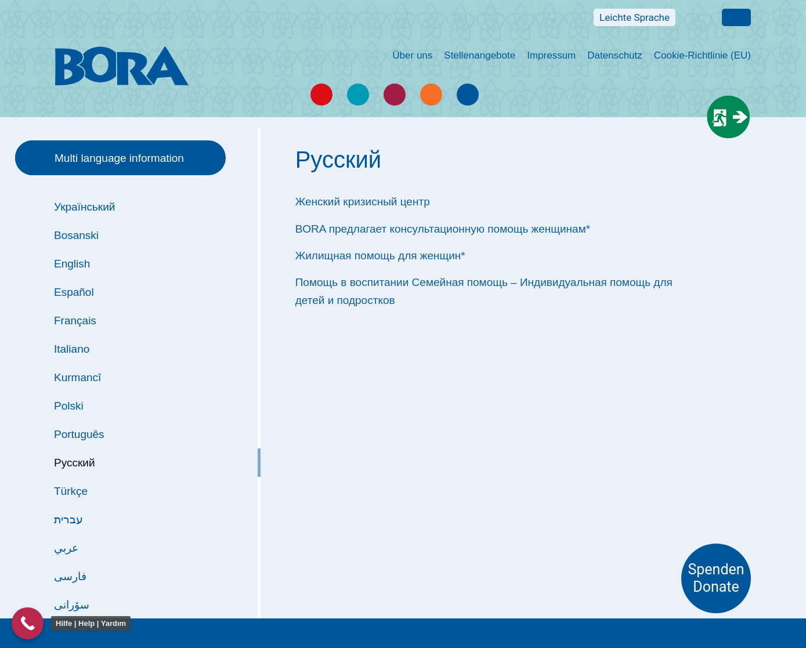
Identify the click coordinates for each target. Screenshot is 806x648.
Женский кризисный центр (362, 202)
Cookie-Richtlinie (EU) (702, 55)
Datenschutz (614, 55)
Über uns (412, 55)
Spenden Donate (716, 578)
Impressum (551, 55)
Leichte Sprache (634, 17)
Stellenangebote (479, 55)
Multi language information (736, 17)
